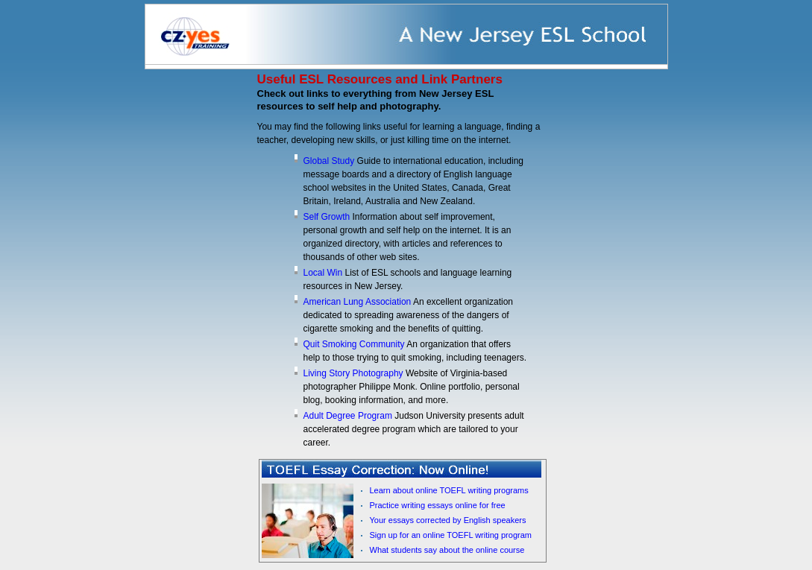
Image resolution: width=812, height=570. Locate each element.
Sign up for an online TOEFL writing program (451, 535)
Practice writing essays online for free (438, 505)
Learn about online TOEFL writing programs (449, 490)
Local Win (324, 272)
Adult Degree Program (347, 416)
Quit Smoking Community (355, 344)
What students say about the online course (447, 549)
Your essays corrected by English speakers (448, 520)
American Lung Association (358, 302)
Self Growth (328, 217)
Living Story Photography (354, 373)
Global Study (330, 161)
